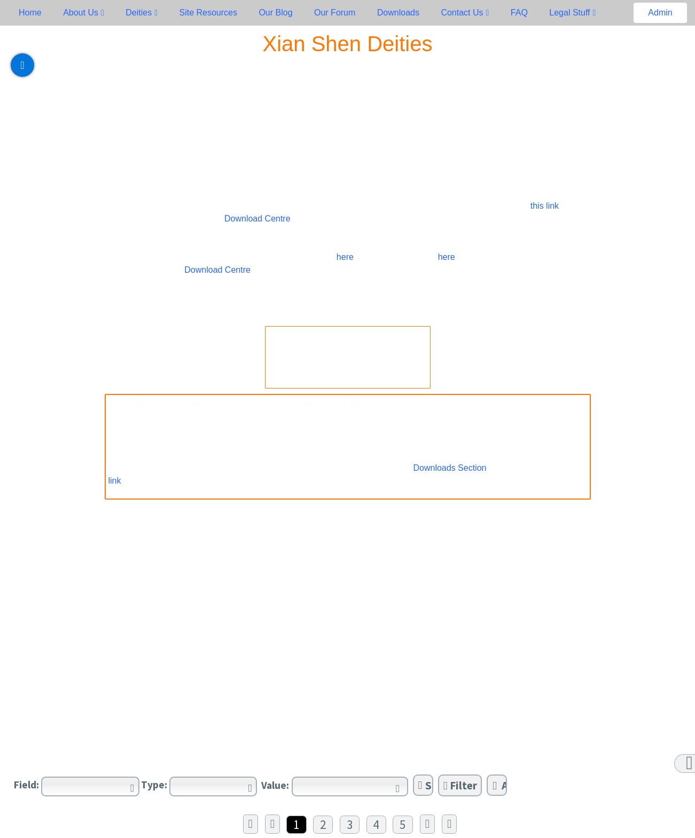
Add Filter (499, 785)
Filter (460, 785)
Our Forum (334, 12)
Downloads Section (450, 467)
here (345, 257)
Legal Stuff (569, 12)
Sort (426, 785)
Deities (139, 12)
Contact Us (462, 12)
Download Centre (257, 218)
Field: (26, 784)
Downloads (398, 12)
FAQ (519, 12)
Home (30, 12)
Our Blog (275, 12)
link (114, 480)
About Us (80, 12)
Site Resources (208, 12)
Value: (275, 785)
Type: (154, 784)
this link (543, 205)
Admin (660, 12)
